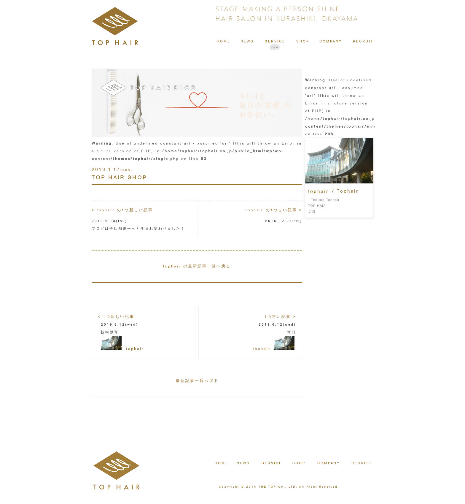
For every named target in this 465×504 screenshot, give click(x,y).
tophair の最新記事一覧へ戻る (197, 266)
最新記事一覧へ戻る (197, 380)
